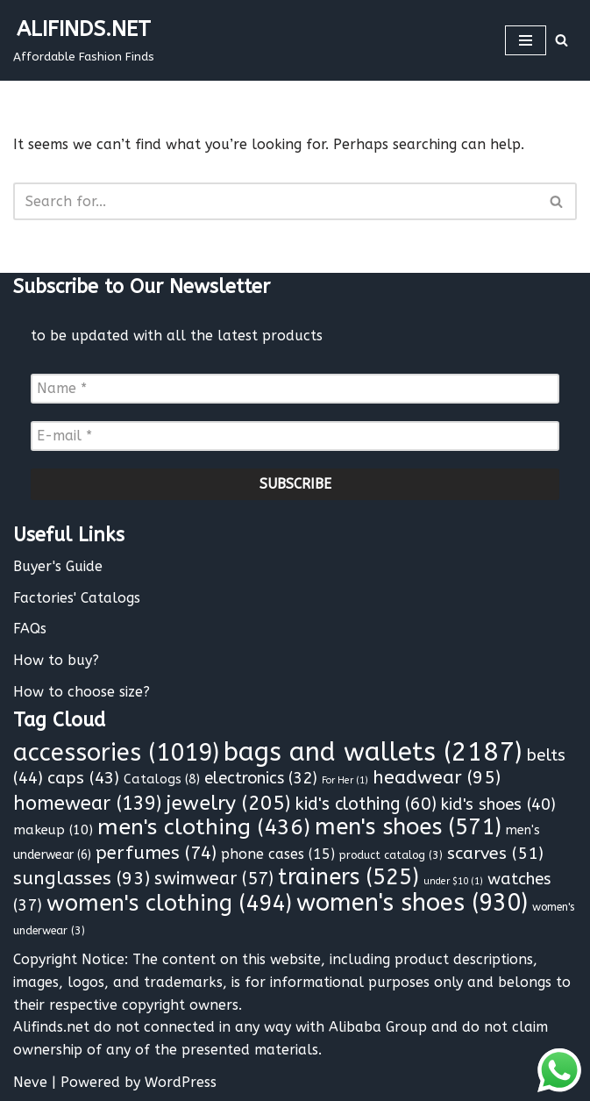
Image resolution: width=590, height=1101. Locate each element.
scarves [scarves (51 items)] (495, 853)
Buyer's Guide (58, 566)
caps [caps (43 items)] (83, 778)
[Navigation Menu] (525, 40)
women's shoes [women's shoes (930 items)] (412, 903)
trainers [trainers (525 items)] (348, 877)
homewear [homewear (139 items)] (87, 803)
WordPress (181, 1082)
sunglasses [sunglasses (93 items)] (81, 878)
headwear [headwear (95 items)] (437, 777)
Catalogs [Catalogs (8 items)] (162, 779)
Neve (30, 1082)
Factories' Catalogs (76, 598)
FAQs (29, 628)
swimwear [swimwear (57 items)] (214, 879)
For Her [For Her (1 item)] (345, 780)
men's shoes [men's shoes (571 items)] (408, 826)
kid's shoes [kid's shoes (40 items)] (498, 804)
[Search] (561, 39)
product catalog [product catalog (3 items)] (391, 854)
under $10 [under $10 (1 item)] (453, 881)
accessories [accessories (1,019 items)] (116, 753)
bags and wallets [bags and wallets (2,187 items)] (373, 752)
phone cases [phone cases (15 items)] (278, 854)
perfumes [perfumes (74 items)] (156, 852)
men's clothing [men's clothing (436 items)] (203, 827)
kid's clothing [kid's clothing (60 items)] (366, 804)
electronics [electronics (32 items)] (260, 778)
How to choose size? (81, 691)
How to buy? (56, 660)
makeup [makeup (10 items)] (53, 830)
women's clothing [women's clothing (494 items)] (169, 903)
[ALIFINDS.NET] (83, 40)
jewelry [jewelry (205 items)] (228, 803)
